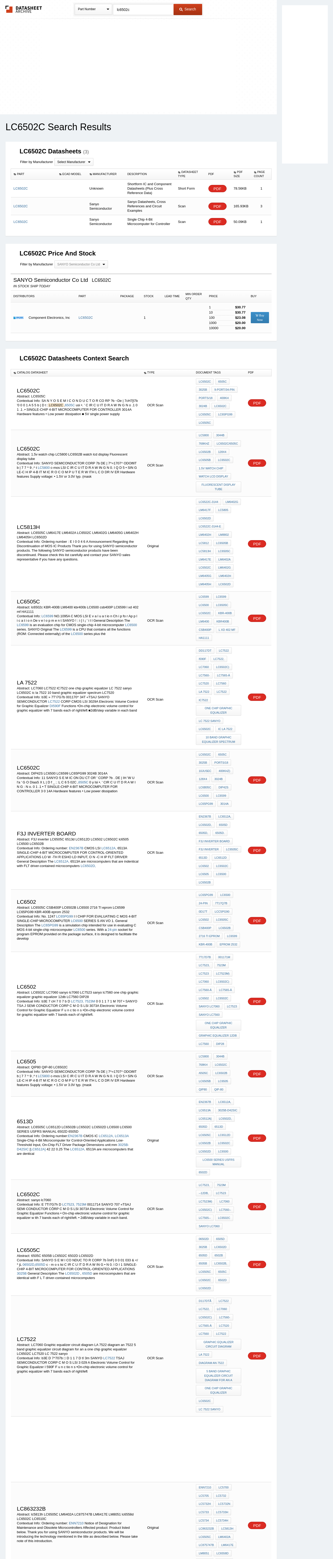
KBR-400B (224, 582)
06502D (29, 1139)
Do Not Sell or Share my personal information (164, 1541)
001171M (223, 880)
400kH (223, 395)
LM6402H (205, 514)
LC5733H (221, 1354)
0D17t (203, 840)
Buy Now (259, 317)
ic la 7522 (206, 682)
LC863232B (206, 1368)
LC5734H (221, 1361)
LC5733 (204, 1354)
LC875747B (206, 1382)
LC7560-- (224, 1095)
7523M (90, 918)
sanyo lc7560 (209, 929)
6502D (203, 1063)
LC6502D (205, 500)
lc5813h (226, 1368)
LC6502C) (221, 628)
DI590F (55, 663)
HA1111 (204, 603)
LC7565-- (205, 1103)
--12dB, (204, 1081)
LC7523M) (222, 894)
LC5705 (204, 1340)
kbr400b (222, 589)
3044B (219, 428)
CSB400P (205, 854)
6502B (203, 1135)
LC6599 (47, 584)
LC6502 (204, 801)
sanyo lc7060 (209, 922)
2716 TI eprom (209, 861)
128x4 (221, 442)
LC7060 (204, 628)
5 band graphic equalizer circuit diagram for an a (219, 1233)
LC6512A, (109, 785)
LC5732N (223, 1347)
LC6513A (122, 1031)
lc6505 (204, 808)
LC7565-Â (222, 635)
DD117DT (205, 614)
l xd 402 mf (226, 596)
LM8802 (223, 514)
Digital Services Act (216, 1541)
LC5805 (222, 493)
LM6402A (223, 535)
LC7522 (54, 659)
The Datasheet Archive (23, 9)
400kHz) (223, 719)
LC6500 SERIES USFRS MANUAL (219, 1054)
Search (187, 9)
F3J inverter (209, 787)
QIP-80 (234, 989)
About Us (263, 1541)
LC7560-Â (205, 908)
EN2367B (76, 785)
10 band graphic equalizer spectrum (218, 691)
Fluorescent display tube (219, 472)
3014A (223, 747)
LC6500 (131, 593)
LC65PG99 (224, 409)
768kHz (204, 435)
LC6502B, (205, 1142)
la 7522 (204, 649)
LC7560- (204, 635)
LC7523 (204, 894)
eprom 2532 (227, 868)
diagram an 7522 (211, 1221)
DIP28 (219, 955)
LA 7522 (204, 1214)
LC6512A (205, 1454)
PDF (217, 188)
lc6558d (222, 1389)
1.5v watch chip (211, 456)
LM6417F (205, 493)
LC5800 (44, 456)
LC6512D (220, 794)
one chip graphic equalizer (219, 666)
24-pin (112, 857)
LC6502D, (88, 803)
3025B (203, 388)
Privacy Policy (115, 1541)
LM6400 (204, 589)
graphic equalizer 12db (218, 948)
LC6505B (205, 449)
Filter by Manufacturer (36, 162)
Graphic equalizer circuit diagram (219, 1205)
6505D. (218, 773)
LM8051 (204, 1389)
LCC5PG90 (221, 840)
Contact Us (244, 1541)
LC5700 (223, 1333)
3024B (203, 402)
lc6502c (205, 582)
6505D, (203, 773)
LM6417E (205, 535)
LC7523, (77, 918)
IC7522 (203, 656)
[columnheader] (33, 174)
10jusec (205, 719)
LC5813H (205, 528)
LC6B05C (205, 733)
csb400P (205, 596)
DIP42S (223, 733)
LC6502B (205, 442)
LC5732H (205, 1347)
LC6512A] (38, 1044)
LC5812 (204, 521)
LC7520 (204, 642)
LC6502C (86, 318)
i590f (202, 621)
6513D (218, 1023)
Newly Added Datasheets (81, 1541)
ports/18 (206, 395)
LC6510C (223, 1396)
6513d (203, 794)
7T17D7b (205, 880)
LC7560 (220, 642)
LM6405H (205, 556)
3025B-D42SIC (226, 1009)
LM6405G (205, 549)
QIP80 (219, 989)
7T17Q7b (220, 833)
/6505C (221, 975)
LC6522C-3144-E (210, 507)
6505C (70, 402)
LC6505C (205, 409)
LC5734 (204, 1361)
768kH (234, 968)
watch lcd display (213, 463)
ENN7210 (76, 1363)
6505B (218, 1135)
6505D (222, 766)
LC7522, (218, 621)
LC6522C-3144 (208, 486)
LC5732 (220, 1340)
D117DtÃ (205, 1168)
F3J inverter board (214, 780)
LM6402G (231, 486)
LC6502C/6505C (226, 435)
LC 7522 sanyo (209, 675)
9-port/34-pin (224, 388)
